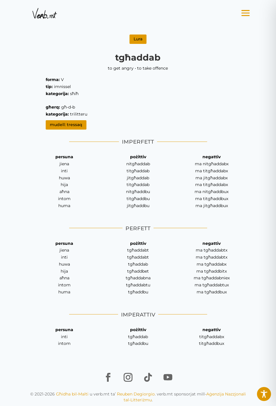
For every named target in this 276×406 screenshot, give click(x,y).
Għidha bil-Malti (72, 394)
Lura (138, 39)
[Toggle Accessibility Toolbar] (264, 394)
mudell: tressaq (66, 124)
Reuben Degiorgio (136, 394)
